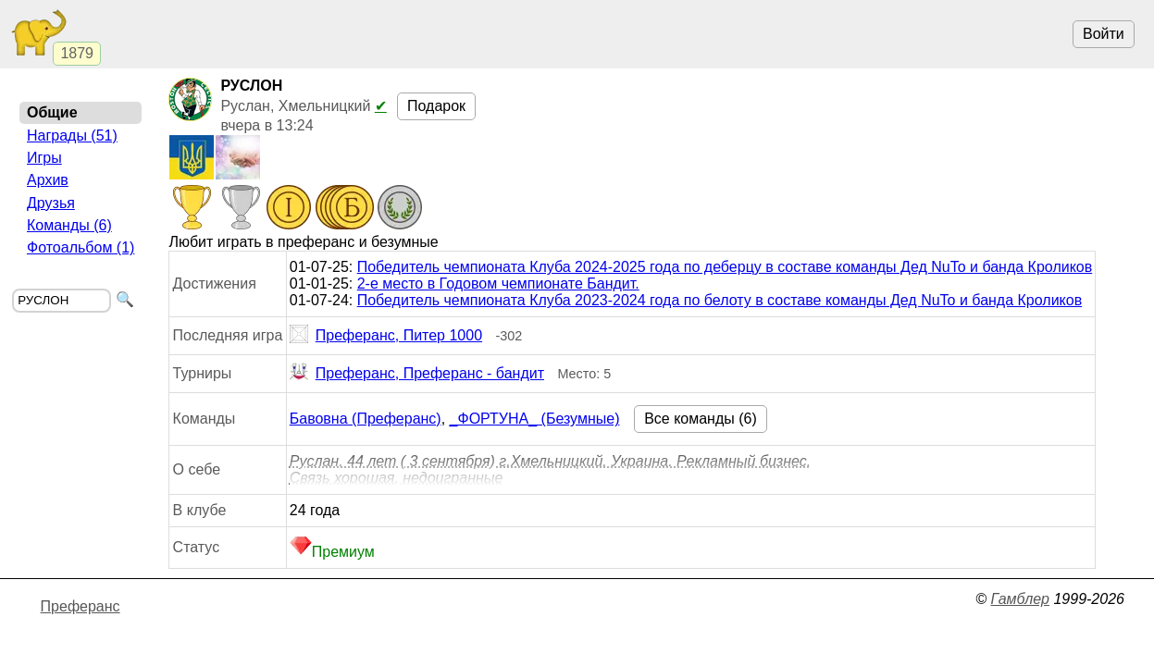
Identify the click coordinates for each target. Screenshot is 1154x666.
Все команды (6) (700, 418)
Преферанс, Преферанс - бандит (417, 374)
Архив (47, 180)
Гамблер (1019, 599)
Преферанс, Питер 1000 (386, 336)
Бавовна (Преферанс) (365, 418)
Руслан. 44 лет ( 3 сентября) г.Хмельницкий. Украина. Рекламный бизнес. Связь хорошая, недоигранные (550, 469)
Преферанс (80, 606)
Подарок (436, 106)
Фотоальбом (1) (80, 247)
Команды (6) (69, 225)
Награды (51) (72, 135)
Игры (44, 158)
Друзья (51, 203)
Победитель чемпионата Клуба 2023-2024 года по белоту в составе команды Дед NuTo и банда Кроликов (719, 300)
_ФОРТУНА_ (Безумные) (535, 418)
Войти (1103, 34)
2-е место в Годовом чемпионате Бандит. (498, 283)
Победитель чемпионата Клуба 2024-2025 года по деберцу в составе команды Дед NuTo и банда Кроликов (725, 267)
